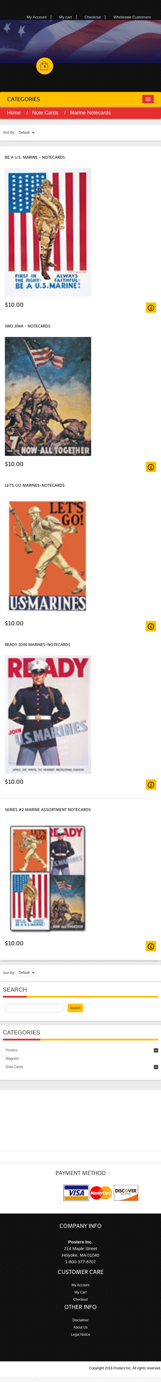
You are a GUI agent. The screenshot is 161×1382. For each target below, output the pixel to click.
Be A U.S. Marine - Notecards (35, 157)
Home (14, 113)
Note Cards (45, 113)
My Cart (80, 1292)
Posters (12, 1050)
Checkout (93, 17)
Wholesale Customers (132, 17)
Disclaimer (80, 1320)
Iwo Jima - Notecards (28, 326)
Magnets (12, 1059)
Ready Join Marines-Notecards (37, 644)
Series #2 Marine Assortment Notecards (48, 809)
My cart (65, 17)
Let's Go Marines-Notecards (35, 485)
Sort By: (9, 133)
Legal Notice (80, 1335)
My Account (37, 17)
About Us (80, 1327)
